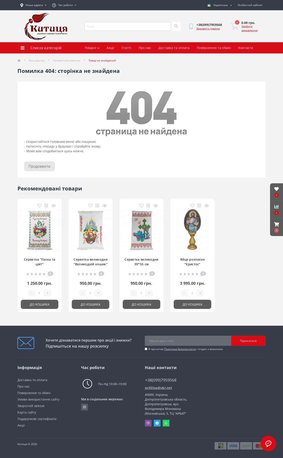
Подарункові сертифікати (37, 419)
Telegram (157, 423)
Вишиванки (37, 60)
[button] (276, 227)
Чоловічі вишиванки (66, 60)
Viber (148, 423)
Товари (92, 48)
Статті (126, 48)
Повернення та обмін (214, 48)
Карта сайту (26, 412)
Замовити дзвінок (208, 28)
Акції (110, 48)
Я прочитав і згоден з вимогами (185, 349)
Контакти (245, 48)
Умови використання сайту (38, 399)
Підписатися (248, 341)
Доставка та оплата (174, 48)
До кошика (39, 304)
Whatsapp (166, 423)
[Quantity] (39, 293)
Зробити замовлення (249, 28)
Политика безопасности (180, 349)
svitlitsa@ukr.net (158, 388)
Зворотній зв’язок (30, 406)
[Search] (176, 26)
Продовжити (40, 166)
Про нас (145, 48)
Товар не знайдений (102, 60)
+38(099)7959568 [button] (160, 380)
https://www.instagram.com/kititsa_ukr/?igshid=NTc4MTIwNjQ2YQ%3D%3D (84, 407)
